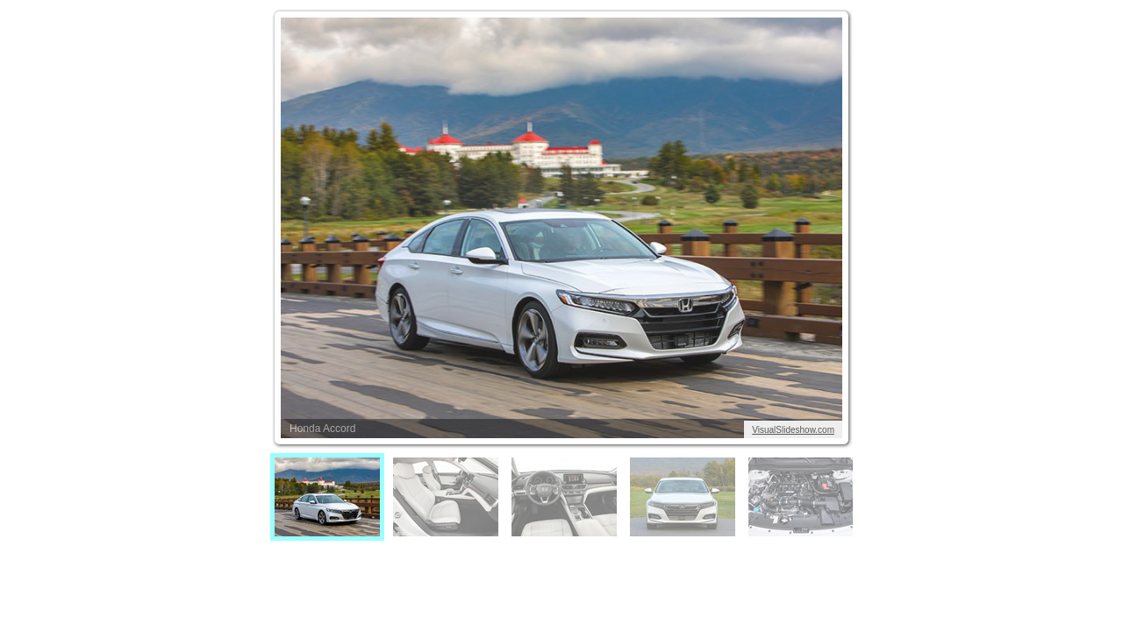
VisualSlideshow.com (793, 430)
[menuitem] (327, 497)
